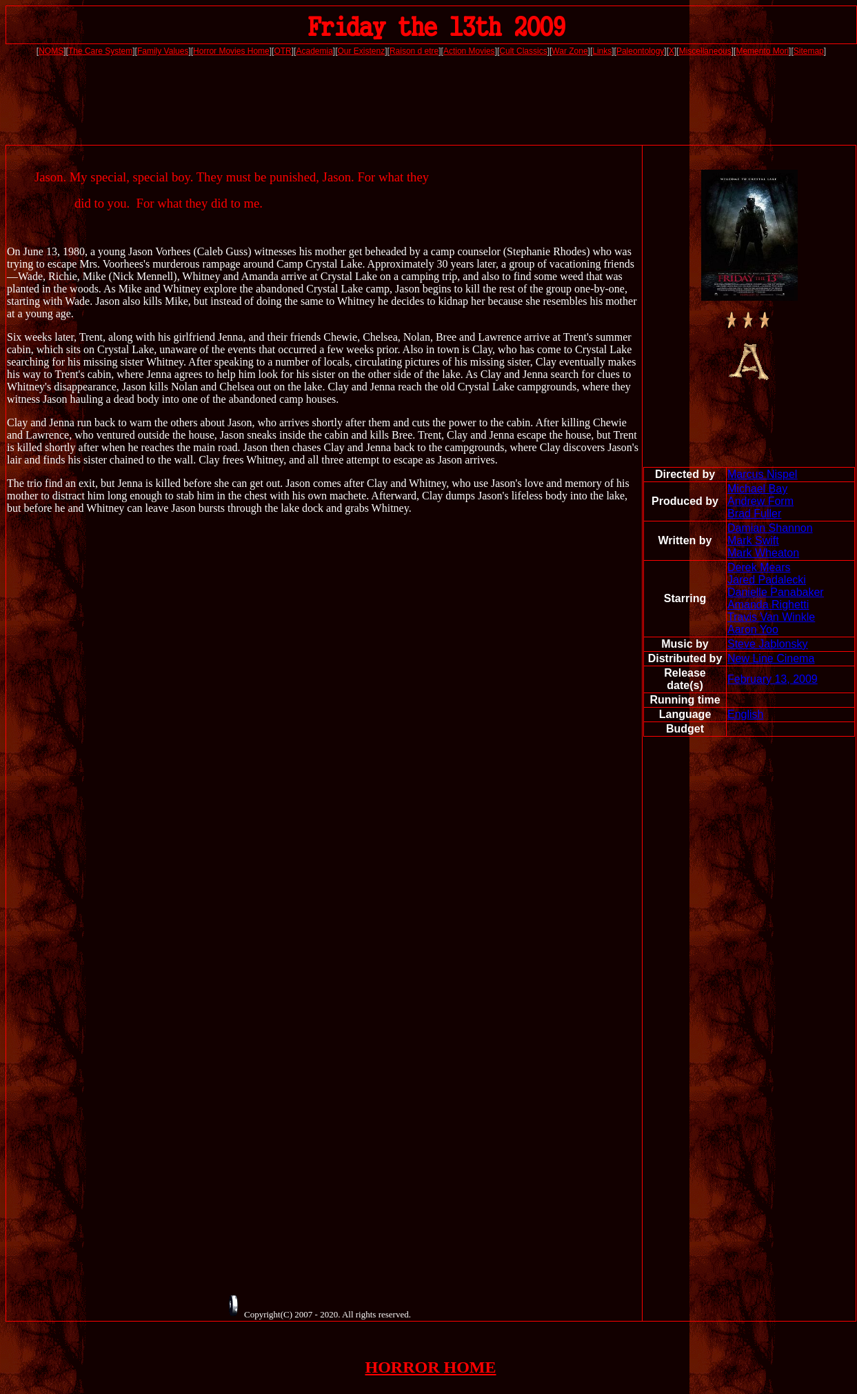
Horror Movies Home (231, 51)
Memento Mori (762, 51)
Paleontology (640, 51)
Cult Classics (523, 51)
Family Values (162, 51)
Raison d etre (414, 51)
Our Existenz (361, 51)
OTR (282, 51)
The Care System (100, 51)
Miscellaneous (705, 51)
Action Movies (469, 51)
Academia (314, 51)
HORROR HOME (430, 1367)
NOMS (51, 51)
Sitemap (809, 51)
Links (602, 51)
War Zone (569, 51)
